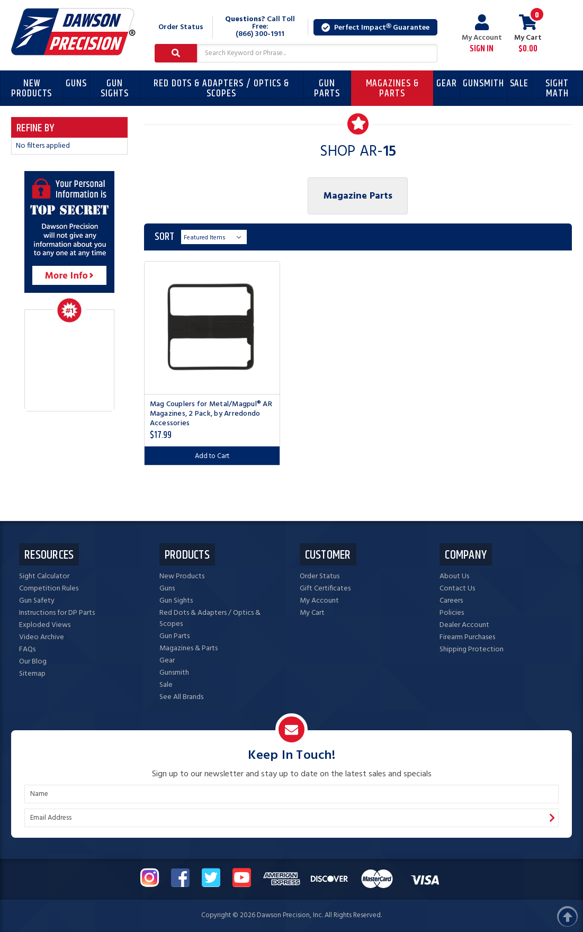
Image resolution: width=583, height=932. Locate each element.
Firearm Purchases (467, 637)
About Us (454, 576)
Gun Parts (327, 88)
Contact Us (457, 588)
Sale (519, 83)
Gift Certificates (325, 588)
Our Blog (33, 661)
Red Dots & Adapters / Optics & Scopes (222, 88)
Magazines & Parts (392, 88)
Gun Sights (115, 88)
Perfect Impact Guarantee (375, 28)
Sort (164, 237)
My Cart (312, 613)
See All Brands (181, 697)
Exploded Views (44, 625)
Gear (446, 83)
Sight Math (557, 88)
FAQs (27, 649)
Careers (451, 600)
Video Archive (41, 637)
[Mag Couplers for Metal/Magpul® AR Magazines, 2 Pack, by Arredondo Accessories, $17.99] (212, 328)
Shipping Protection (472, 649)
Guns (76, 83)
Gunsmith (483, 83)
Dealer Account (464, 625)
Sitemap (32, 673)
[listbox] (214, 237)
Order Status (180, 27)
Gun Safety (37, 600)
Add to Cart (212, 456)
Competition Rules (48, 588)
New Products (31, 88)
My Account (482, 34)
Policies (452, 613)
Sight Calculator (44, 576)
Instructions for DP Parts (57, 613)
